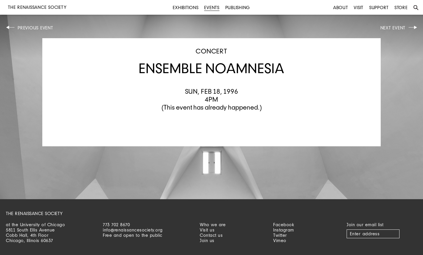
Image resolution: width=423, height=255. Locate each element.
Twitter (280, 235)
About (340, 7)
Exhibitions (185, 7)
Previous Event (35, 28)
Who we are (213, 224)
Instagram (283, 230)
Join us (207, 240)
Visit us (207, 230)
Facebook (283, 224)
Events (211, 7)
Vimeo (279, 240)
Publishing (237, 7)
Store (401, 7)
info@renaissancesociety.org (133, 230)
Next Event (393, 28)
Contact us (211, 235)
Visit (358, 7)
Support (379, 7)
